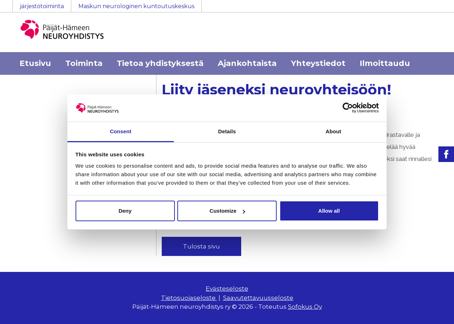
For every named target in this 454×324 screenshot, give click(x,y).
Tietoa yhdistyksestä (160, 63)
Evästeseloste (227, 288)
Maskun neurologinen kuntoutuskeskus (136, 6)
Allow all (329, 211)
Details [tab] (227, 131)
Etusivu (35, 63)
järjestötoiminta (42, 6)
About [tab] (333, 131)
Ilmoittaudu (385, 63)
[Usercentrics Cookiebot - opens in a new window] (348, 107)
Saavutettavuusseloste (258, 297)
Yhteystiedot (318, 63)
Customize (227, 211)
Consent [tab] (121, 131)
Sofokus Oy (305, 306)
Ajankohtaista (247, 63)
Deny (125, 211)
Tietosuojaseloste (189, 297)
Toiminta (84, 63)
